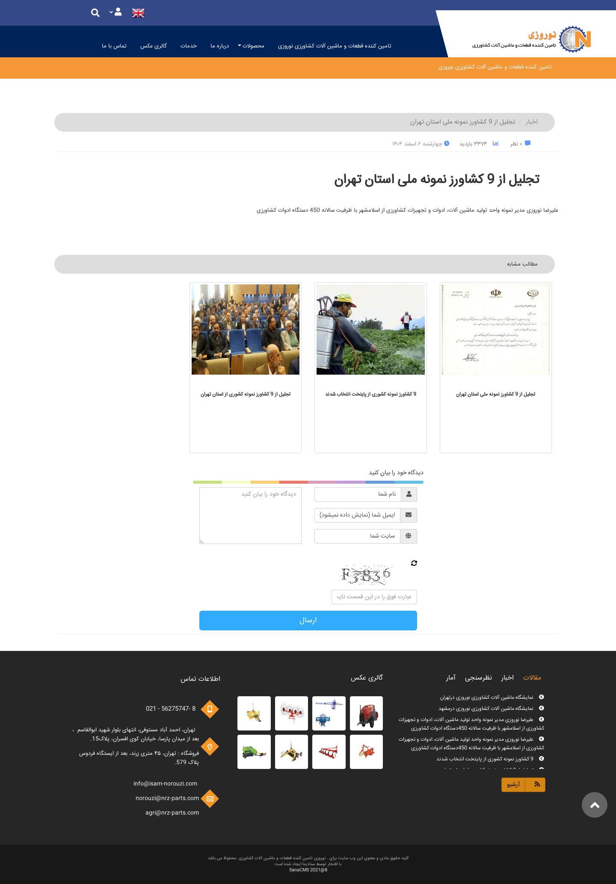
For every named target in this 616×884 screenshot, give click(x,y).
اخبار (532, 122)
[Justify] (115, 13)
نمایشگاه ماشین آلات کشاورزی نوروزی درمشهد (491, 709)
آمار (451, 678)
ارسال (308, 621)
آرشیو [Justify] (513, 784)
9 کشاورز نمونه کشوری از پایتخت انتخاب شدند (490, 759)
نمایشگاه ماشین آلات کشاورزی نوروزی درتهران (492, 698)
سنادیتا (308, 864)
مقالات (532, 678)
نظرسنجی (478, 678)
